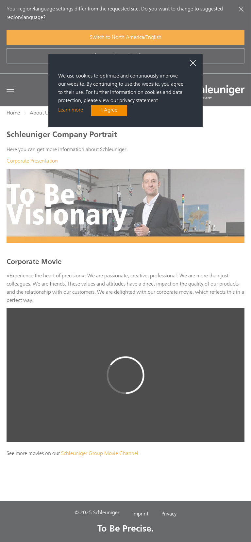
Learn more (70, 110)
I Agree (109, 110)
